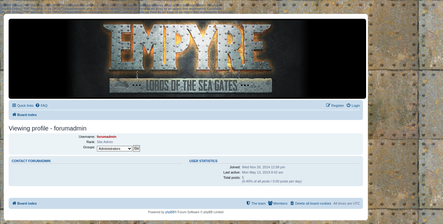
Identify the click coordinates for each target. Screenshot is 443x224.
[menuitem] (41, 105)
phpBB (169, 212)
